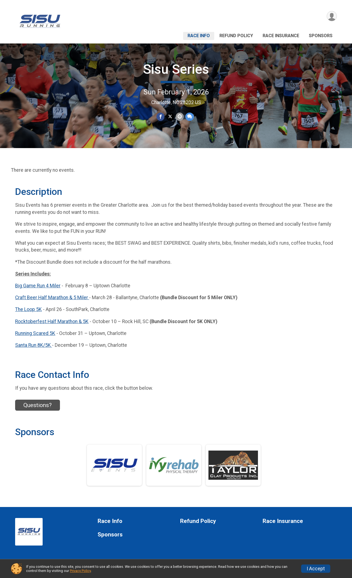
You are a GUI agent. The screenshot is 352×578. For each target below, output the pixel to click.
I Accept (316, 568)
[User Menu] (332, 16)
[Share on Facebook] (160, 117)
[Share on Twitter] (170, 117)
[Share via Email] (180, 117)
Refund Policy (236, 35)
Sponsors (320, 35)
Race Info (199, 35)
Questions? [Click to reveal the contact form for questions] (37, 405)
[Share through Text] (189, 117)
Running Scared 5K (35, 333)
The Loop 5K (28, 309)
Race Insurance (281, 35)
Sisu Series (176, 69)
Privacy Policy (80, 571)
